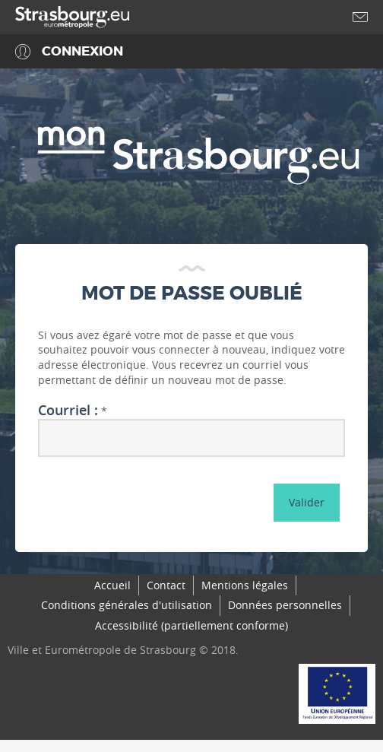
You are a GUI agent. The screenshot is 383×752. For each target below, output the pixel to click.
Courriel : (68, 410)
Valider (306, 502)
